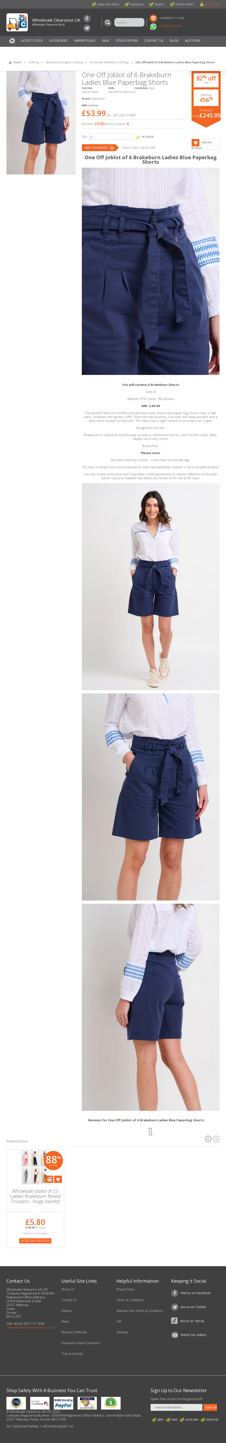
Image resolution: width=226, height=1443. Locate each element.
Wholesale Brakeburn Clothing (109, 62)
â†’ (216, 1138)
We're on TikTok (192, 1321)
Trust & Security (72, 1354)
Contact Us (153, 40)
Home (12, 41)
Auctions (192, 40)
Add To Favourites (58, 1179)
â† (208, 1138)
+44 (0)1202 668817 (171, 25)
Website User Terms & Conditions (140, 1311)
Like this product (202, 145)
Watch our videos (193, 1334)
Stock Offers (127, 40)
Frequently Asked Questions (80, 1343)
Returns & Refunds (74, 1332)
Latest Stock (32, 40)
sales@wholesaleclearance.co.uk (30, 1327)
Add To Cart (49, 1179)
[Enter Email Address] (176, 1407)
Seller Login (212, 4)
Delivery (66, 1311)
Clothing (33, 62)
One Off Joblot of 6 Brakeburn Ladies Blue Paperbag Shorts (175, 62)
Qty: (84, 137)
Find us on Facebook (87, 18)
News (65, 1321)
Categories (58, 40)
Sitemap (122, 1332)
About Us (67, 1289)
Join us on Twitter (87, 28)
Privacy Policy (125, 1289)
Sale (105, 40)
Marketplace (85, 40)
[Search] (109, 22)
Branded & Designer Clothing (64, 62)
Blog (174, 40)
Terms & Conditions (130, 1300)
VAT (119, 1321)
